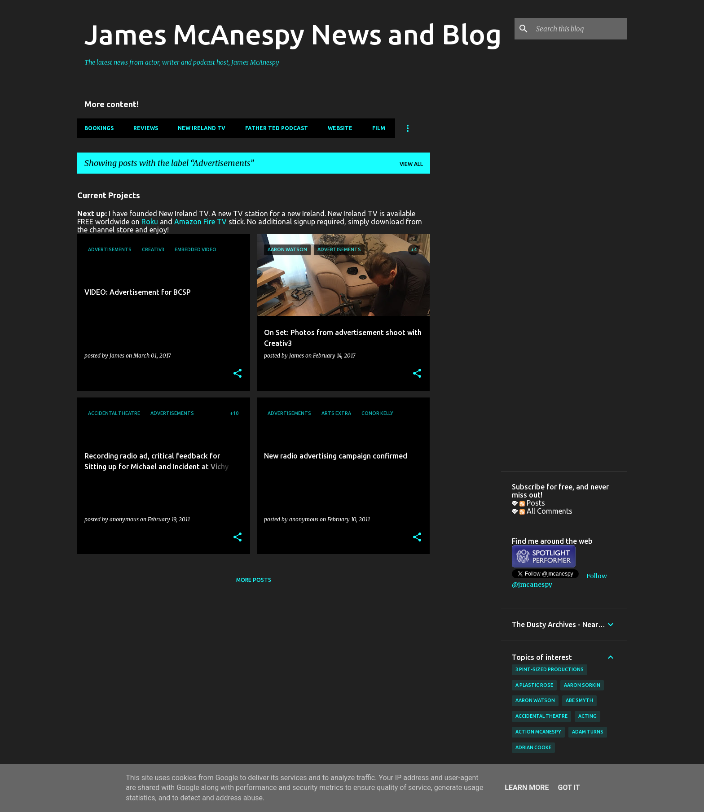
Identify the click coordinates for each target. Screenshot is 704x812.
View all (411, 164)
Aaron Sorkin (582, 685)
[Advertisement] (465, 315)
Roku (149, 222)
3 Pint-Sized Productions (549, 669)
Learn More (527, 787)
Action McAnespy (538, 731)
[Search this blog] (579, 28)
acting (587, 716)
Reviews (145, 128)
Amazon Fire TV (200, 222)
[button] (237, 374)
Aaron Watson (535, 700)
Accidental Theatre (541, 716)
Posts (532, 503)
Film (378, 128)
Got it (569, 787)
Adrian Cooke (533, 747)
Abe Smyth (579, 700)
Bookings (99, 128)
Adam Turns (587, 731)
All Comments (545, 511)
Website (340, 128)
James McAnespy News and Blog (293, 34)
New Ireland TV (201, 128)
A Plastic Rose (534, 685)
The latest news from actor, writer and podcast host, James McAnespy (181, 62)
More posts (253, 580)
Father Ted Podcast (276, 128)
